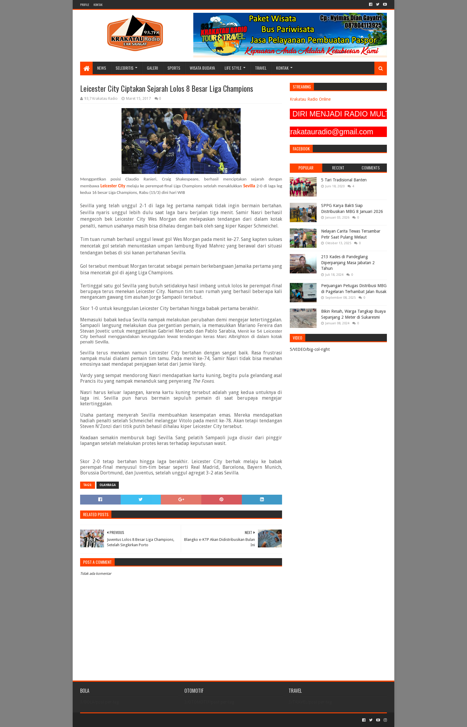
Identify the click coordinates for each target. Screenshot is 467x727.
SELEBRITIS (124, 68)
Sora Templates (113, 720)
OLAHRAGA (107, 485)
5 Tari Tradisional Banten (344, 180)
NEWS (101, 68)
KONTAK (98, 4)
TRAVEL (261, 68)
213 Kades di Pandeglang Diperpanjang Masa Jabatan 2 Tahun (348, 262)
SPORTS (173, 68)
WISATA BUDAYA (202, 68)
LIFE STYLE (233, 68)
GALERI (152, 68)
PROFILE (84, 4)
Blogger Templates (147, 720)
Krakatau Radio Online (310, 99)
